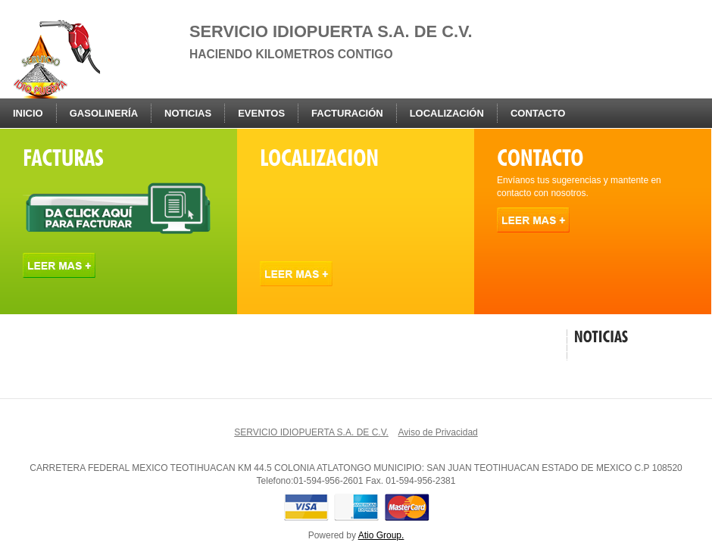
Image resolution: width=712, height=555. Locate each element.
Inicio (28, 113)
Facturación (347, 113)
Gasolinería (104, 113)
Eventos (261, 113)
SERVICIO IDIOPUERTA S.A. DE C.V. (311, 432)
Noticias (187, 113)
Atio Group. (381, 535)
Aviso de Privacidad (438, 432)
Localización (447, 113)
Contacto (538, 113)
